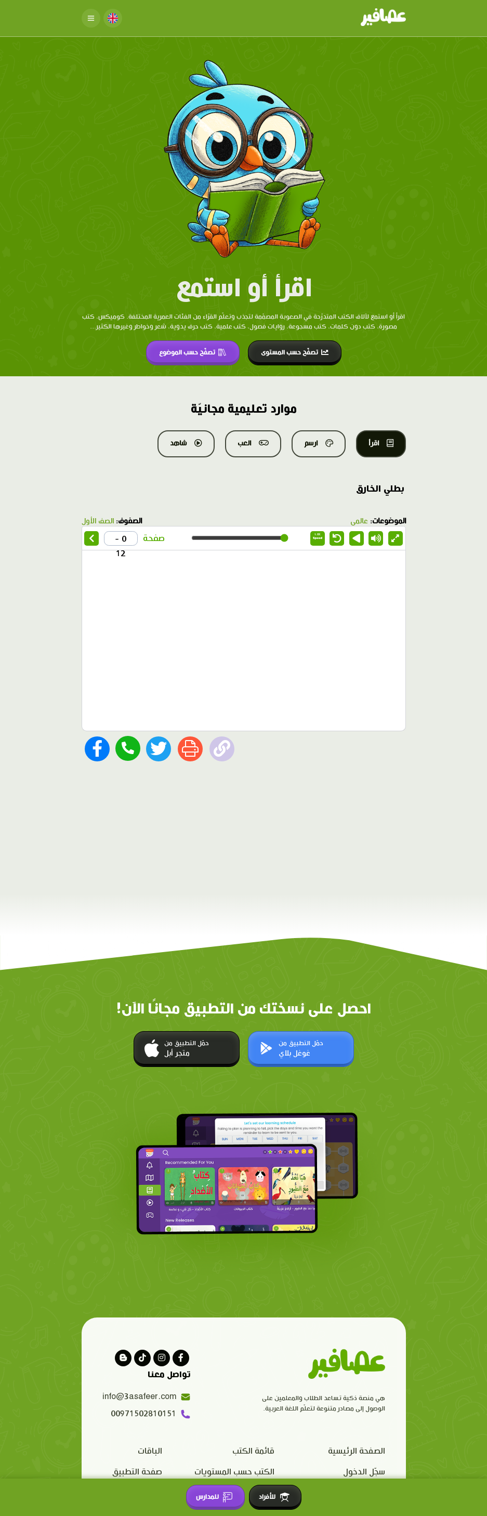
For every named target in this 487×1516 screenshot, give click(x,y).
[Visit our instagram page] (161, 1358)
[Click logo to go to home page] (383, 18)
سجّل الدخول (364, 1472)
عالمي (359, 521)
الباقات (150, 1451)
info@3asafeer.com (146, 1397)
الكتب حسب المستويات (234, 1472)
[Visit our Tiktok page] (142, 1358)
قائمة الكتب (253, 1451)
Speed (317, 536)
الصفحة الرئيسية (356, 1451)
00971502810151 (151, 1414)
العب (253, 443)
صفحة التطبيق (137, 1472)
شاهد (186, 443)
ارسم (318, 443)
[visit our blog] (123, 1358)
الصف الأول (98, 521)
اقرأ (380, 443)
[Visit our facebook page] (180, 1358)
